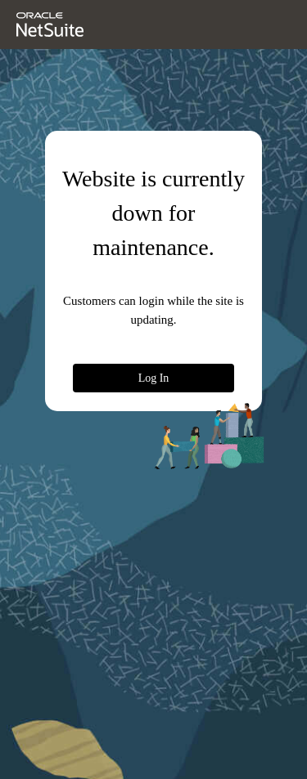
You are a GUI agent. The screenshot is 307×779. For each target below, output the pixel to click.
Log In (186, 376)
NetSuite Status (65, 764)
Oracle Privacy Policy (140, 734)
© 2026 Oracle (50, 734)
